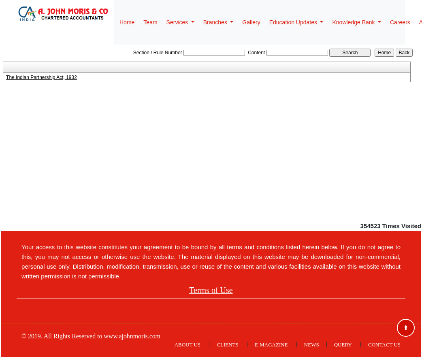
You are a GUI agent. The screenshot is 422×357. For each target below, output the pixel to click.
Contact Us (384, 345)
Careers (400, 22)
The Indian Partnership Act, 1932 (41, 77)
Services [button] (178, 22)
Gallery (251, 22)
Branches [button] (216, 22)
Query (343, 345)
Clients (227, 345)
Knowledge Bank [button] (354, 22)
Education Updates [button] (294, 22)
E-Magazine (271, 345)
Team (150, 22)
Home (126, 22)
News (311, 345)
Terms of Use (210, 290)
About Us (187, 345)
